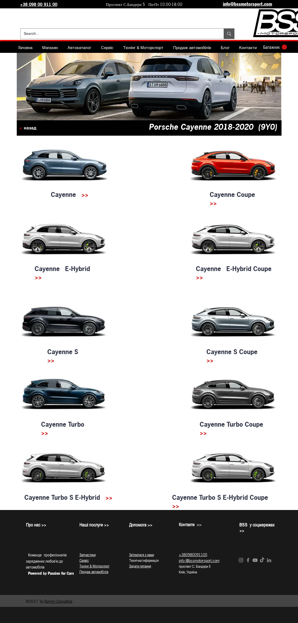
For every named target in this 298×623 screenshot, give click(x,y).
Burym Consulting (58, 601)
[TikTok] (262, 560)
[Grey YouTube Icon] (255, 560)
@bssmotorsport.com (202, 560)
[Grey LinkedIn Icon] (269, 560)
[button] (275, 47)
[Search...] (118, 34)
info (182, 560)
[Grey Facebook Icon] (248, 560)
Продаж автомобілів (93, 572)
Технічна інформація (144, 560)
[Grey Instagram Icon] (241, 560)
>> (84, 194)
